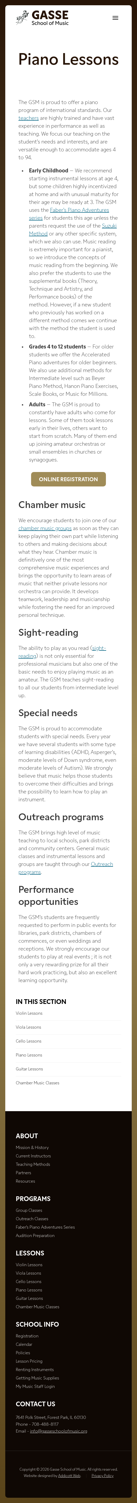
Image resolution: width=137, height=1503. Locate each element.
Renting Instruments (35, 1370)
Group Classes (29, 1211)
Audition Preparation (35, 1236)
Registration (27, 1336)
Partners (23, 1173)
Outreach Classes (32, 1219)
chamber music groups (45, 528)
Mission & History (32, 1148)
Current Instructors (33, 1156)
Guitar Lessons (29, 1069)
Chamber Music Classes (37, 1083)
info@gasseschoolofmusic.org (58, 1431)
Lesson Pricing (29, 1362)
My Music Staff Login (35, 1387)
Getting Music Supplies (37, 1378)
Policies (23, 1353)
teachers (28, 118)
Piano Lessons (29, 1055)
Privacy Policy (103, 1476)
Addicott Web (69, 1476)
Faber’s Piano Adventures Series (45, 1227)
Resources (25, 1181)
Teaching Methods (33, 1165)
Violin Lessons (29, 1014)
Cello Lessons (28, 1041)
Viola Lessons (28, 1027)
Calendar (24, 1345)
